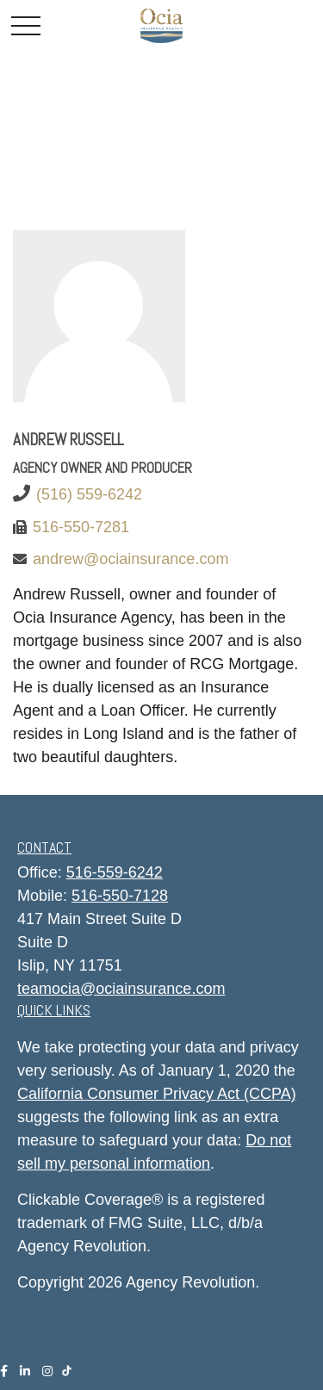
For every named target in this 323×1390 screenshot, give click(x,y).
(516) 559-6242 (89, 494)
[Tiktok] (69, 1369)
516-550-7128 (119, 895)
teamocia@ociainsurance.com (121, 988)
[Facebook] (4, 1371)
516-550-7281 (81, 527)
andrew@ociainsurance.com (130, 559)
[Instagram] (47, 1371)
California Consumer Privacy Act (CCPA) (156, 1093)
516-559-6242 (114, 872)
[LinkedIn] (25, 1371)
